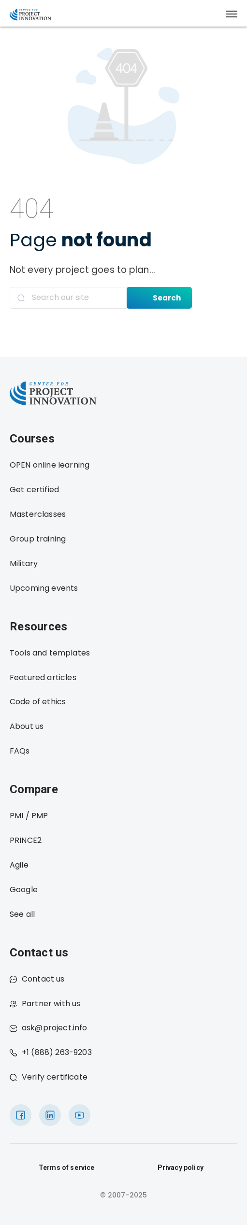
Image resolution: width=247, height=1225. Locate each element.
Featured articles (43, 677)
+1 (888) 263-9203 (51, 1052)
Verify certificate (48, 1077)
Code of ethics (38, 701)
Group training (38, 538)
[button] (231, 14)
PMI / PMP (29, 815)
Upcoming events (44, 588)
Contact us (37, 978)
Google (24, 889)
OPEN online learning (49, 464)
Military (24, 563)
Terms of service (67, 1167)
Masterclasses (38, 514)
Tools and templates (50, 652)
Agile (19, 864)
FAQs (20, 750)
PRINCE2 (26, 840)
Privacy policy (180, 1167)
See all (22, 914)
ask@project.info (48, 1027)
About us (27, 726)
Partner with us (45, 1003)
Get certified (34, 489)
